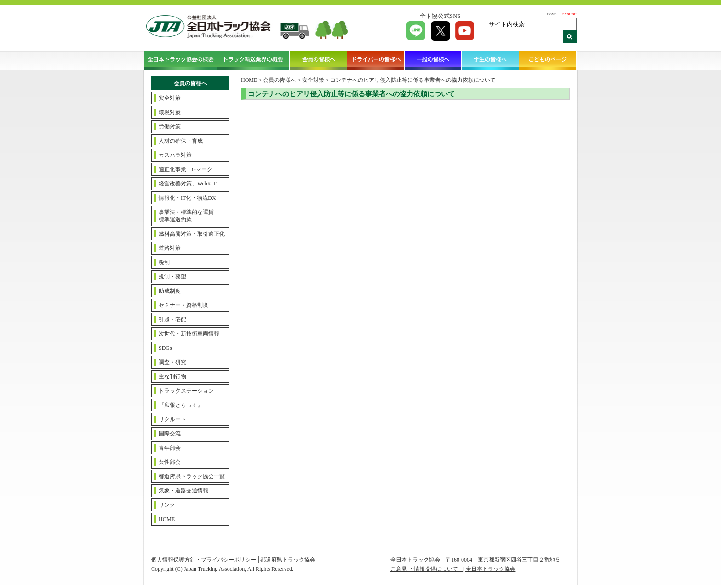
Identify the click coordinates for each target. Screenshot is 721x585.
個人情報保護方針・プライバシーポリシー (203, 559)
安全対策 (170, 98)
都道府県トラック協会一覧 (192, 476)
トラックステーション (186, 391)
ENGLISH (569, 14)
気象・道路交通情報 (183, 490)
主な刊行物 (172, 376)
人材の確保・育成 (181, 141)
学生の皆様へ (490, 60)
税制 (164, 262)
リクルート (172, 419)
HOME (552, 14)
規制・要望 (172, 276)
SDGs (165, 348)
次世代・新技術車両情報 (189, 333)
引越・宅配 (172, 319)
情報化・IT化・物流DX (187, 198)
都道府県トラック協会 (287, 559)
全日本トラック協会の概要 (180, 60)
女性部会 (170, 462)
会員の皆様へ (318, 60)
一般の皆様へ (433, 60)
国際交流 (170, 433)
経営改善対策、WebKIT (188, 183)
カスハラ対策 (175, 155)
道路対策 (170, 248)
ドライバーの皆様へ (376, 60)
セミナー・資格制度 (183, 305)
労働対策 (170, 126)
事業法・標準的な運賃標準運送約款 (186, 216)
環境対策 (170, 112)
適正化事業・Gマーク (185, 169)
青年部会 (170, 448)
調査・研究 (172, 362)
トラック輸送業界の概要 (253, 60)
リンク (167, 505)
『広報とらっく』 (181, 405)
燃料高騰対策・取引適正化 (192, 234)
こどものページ (548, 60)
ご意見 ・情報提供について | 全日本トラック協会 (452, 569)
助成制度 (170, 291)
